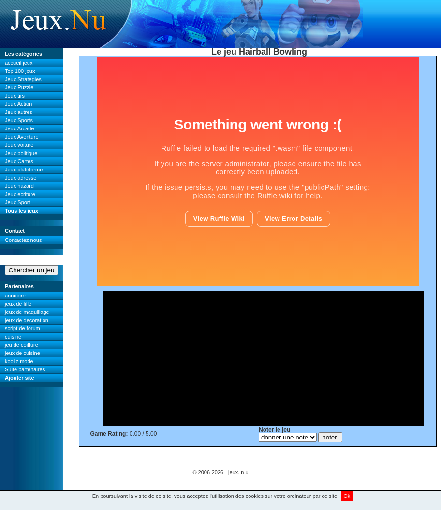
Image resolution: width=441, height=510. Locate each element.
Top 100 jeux (20, 71)
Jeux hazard (19, 186)
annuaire (15, 295)
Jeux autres (18, 112)
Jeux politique (21, 153)
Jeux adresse (20, 178)
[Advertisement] (263, 358)
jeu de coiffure (21, 345)
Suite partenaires (25, 369)
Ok (346, 496)
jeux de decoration (26, 320)
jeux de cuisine (22, 353)
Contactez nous (23, 240)
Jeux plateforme (24, 169)
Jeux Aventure (22, 137)
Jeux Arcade (19, 128)
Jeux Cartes (19, 161)
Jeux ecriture (20, 194)
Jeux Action (18, 104)
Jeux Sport (17, 202)
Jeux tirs (15, 96)
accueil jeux (18, 63)
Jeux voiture (19, 145)
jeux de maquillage (27, 312)
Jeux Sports (19, 120)
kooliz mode (19, 361)
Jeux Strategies (23, 79)
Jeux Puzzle (19, 87)
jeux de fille (18, 304)
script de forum (22, 328)
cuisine (13, 337)
